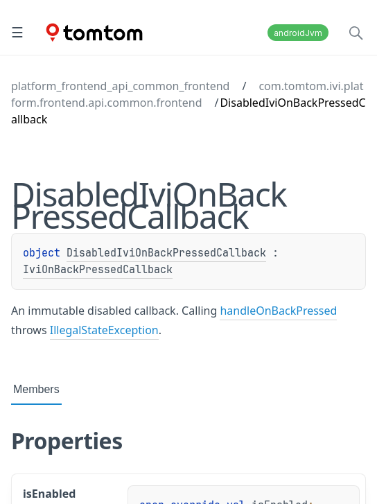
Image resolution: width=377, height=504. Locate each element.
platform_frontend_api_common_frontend (120, 86)
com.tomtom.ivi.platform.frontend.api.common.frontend (187, 94)
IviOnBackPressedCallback (98, 270)
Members (36, 389)
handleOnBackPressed (278, 310)
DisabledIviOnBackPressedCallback (166, 253)
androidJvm (298, 33)
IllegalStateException (104, 330)
